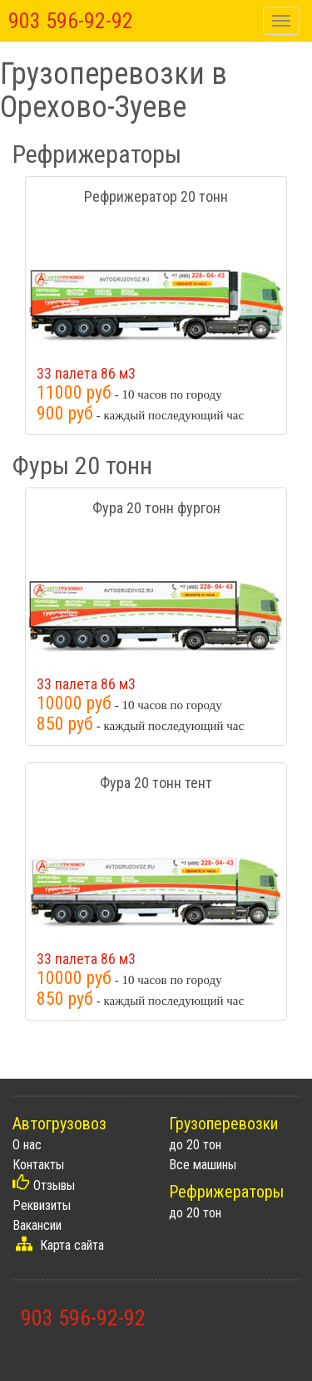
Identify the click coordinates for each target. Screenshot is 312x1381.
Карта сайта (72, 1245)
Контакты (38, 1165)
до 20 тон (195, 1145)
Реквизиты (41, 1205)
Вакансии (37, 1225)
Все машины (202, 1165)
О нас (27, 1145)
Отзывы (54, 1185)
